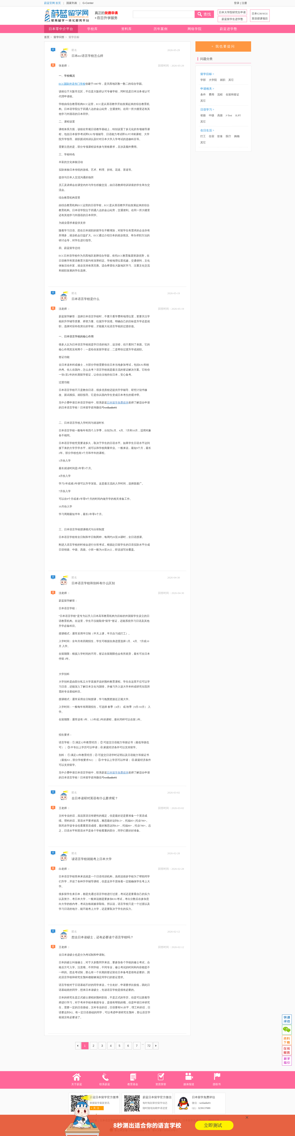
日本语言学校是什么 (85, 299)
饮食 (220, 136)
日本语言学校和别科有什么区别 (93, 583)
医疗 (228, 136)
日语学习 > (207, 109)
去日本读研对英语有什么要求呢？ (95, 798)
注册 (244, 3)
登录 (236, 3)
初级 (203, 115)
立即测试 (213, 1125)
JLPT (238, 115)
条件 (203, 94)
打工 (203, 136)
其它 (231, 79)
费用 (211, 94)
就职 (222, 79)
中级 (211, 115)
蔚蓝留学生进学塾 (232, 19)
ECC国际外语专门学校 (72, 83)
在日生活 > (207, 130)
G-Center (87, 3)
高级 (220, 115)
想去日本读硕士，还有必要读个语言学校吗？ (102, 937)
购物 (237, 136)
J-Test (229, 115)
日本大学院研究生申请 (232, 12)
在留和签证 (232, 94)
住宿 (211, 136)
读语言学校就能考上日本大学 (92, 859)
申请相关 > (207, 88)
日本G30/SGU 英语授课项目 (260, 16)
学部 (203, 79)
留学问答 (59, 37)
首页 (46, 37)
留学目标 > (207, 74)
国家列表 (71, 3)
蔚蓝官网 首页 (52, 3)
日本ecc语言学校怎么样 (87, 55)
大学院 (213, 79)
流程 (220, 94)
